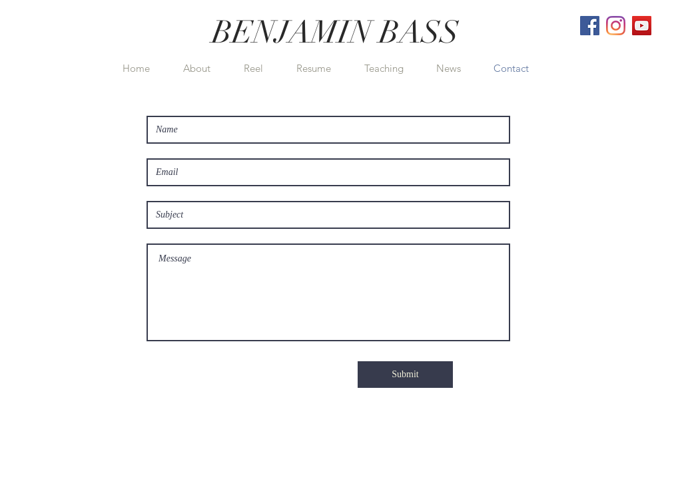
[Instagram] (615, 25)
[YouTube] (641, 25)
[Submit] (405, 374)
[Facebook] (589, 25)
